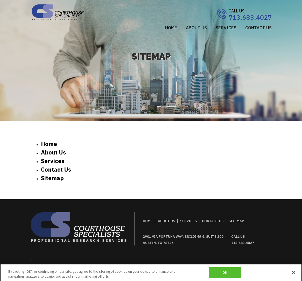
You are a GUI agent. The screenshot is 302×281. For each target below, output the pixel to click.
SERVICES (226, 28)
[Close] (293, 274)
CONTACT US (258, 28)
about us (53, 152)
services (52, 161)
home (49, 143)
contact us (56, 169)
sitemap (52, 178)
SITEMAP (236, 221)
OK (224, 274)
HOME (148, 221)
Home (171, 28)
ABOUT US (196, 28)
